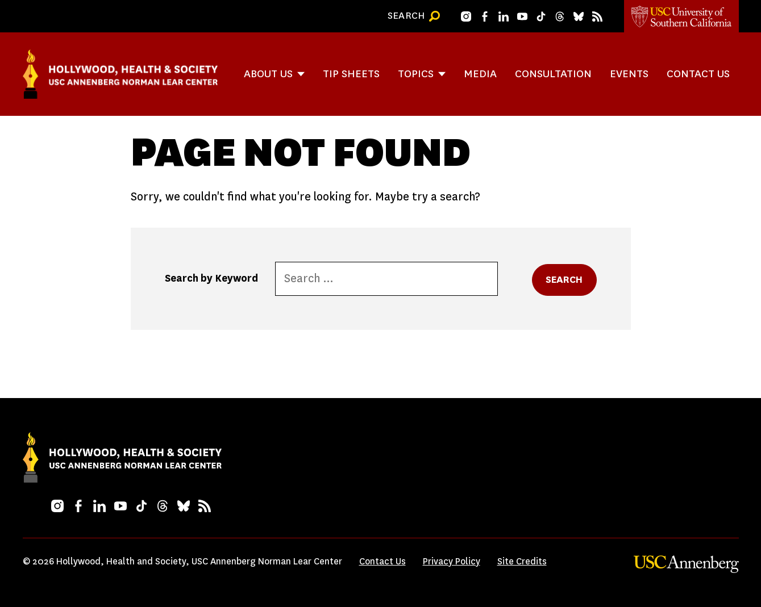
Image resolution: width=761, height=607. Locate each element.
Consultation (553, 73)
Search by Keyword (211, 278)
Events (629, 73)
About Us (268, 73)
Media (480, 73)
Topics (416, 73)
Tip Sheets (351, 73)
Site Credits (522, 561)
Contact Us (698, 73)
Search (564, 279)
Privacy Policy (451, 561)
